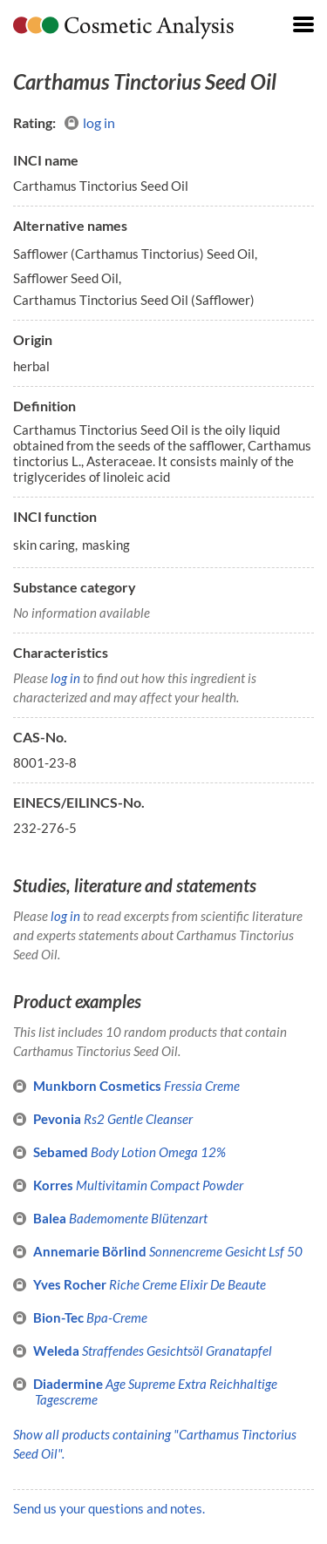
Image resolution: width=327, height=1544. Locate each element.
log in (90, 122)
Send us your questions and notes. (109, 1508)
